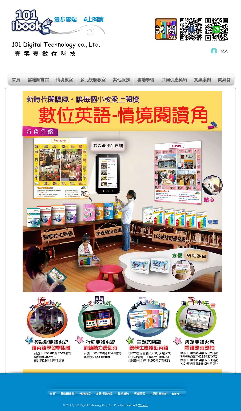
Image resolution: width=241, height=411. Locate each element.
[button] (64, 79)
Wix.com (143, 405)
